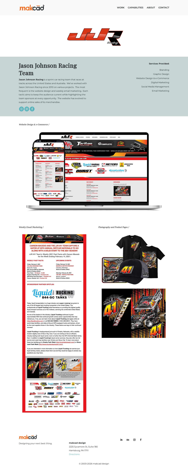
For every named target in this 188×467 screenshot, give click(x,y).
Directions (74, 454)
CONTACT (163, 8)
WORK (120, 8)
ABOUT (151, 8)
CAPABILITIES (135, 8)
